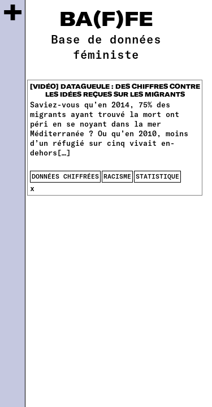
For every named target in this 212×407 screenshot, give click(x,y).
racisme (117, 176)
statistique (157, 176)
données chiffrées (65, 176)
